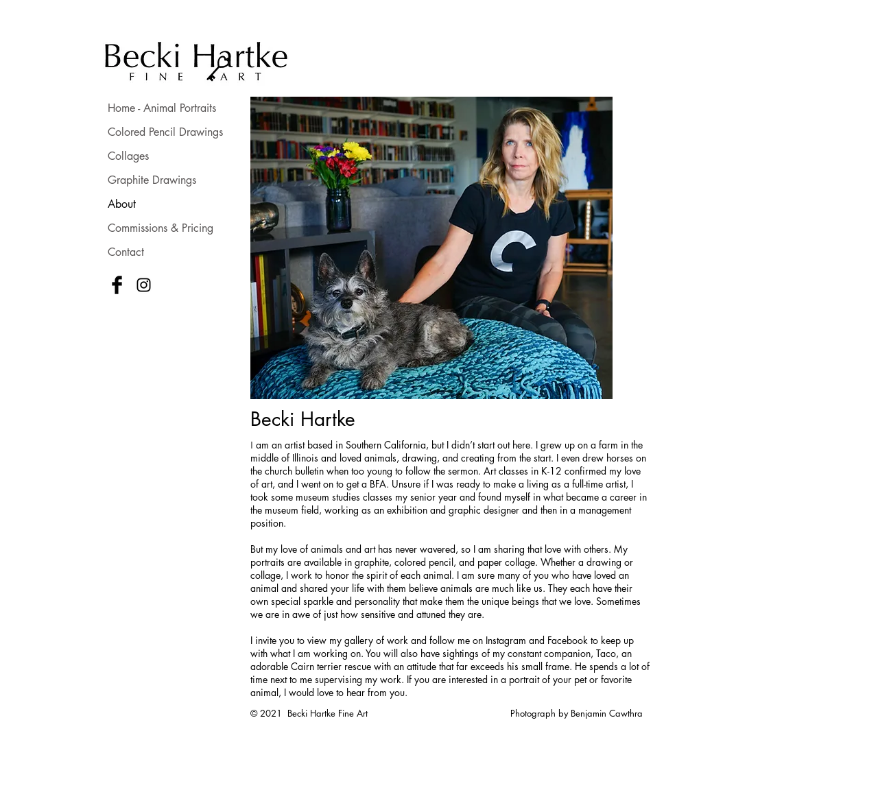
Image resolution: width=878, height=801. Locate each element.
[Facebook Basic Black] (117, 285)
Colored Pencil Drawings (165, 132)
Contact (126, 252)
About (122, 204)
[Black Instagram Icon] (143, 285)
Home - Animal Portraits (162, 108)
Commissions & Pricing (160, 228)
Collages (128, 156)
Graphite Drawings (152, 180)
